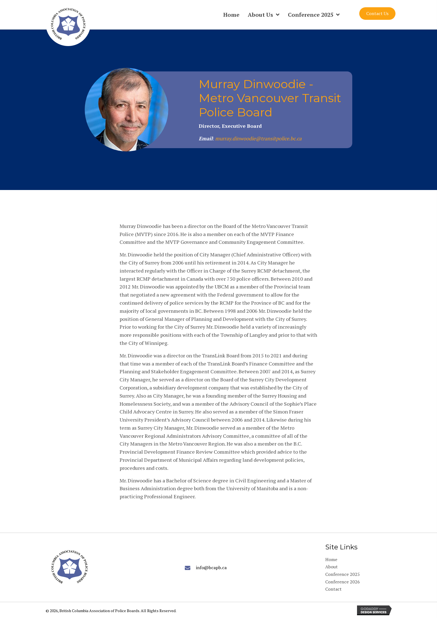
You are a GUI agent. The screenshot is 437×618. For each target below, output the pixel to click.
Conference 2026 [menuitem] (342, 582)
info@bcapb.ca (211, 567)
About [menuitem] (331, 567)
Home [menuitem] (331, 559)
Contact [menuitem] (333, 589)
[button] (377, 13)
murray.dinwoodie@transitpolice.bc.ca (258, 138)
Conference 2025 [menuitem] (342, 574)
